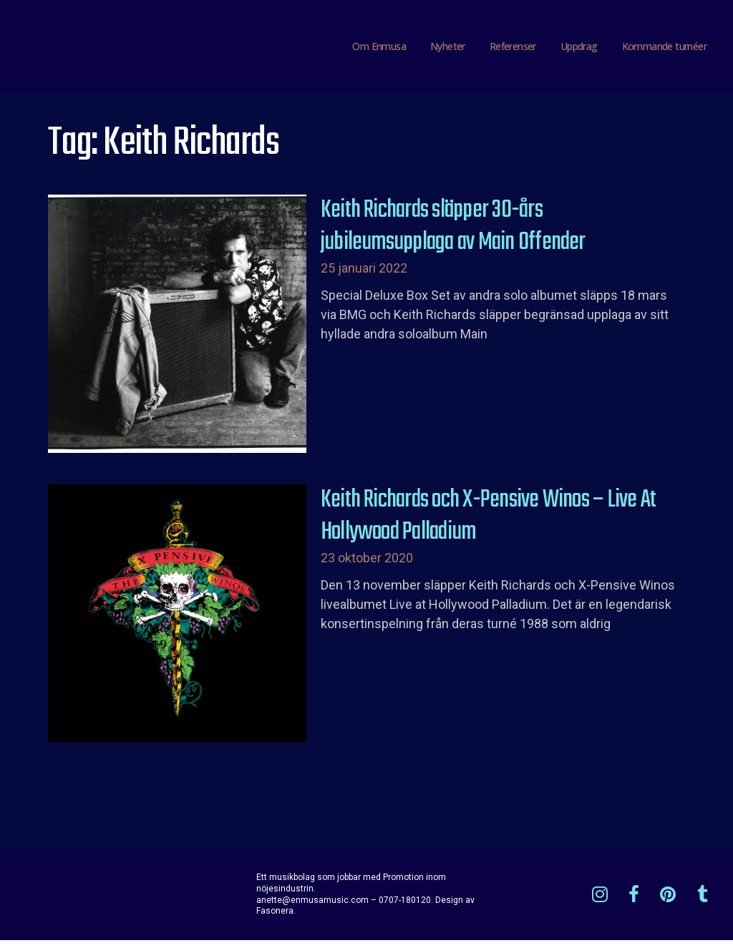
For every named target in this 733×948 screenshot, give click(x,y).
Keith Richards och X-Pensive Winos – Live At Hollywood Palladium (488, 523)
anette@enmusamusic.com (312, 907)
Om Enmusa (379, 50)
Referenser (513, 50)
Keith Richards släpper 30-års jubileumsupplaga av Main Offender (453, 234)
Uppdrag (579, 50)
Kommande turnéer (664, 50)
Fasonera (274, 919)
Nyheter (447, 50)
